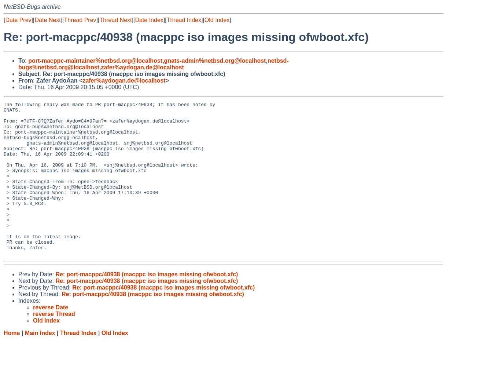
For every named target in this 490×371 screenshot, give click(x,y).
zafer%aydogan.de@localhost (142, 67)
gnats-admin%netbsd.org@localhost (215, 61)
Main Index (40, 364)
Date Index (149, 20)
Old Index (217, 20)
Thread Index (184, 20)
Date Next (47, 20)
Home (12, 364)
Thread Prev (80, 20)
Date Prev (18, 20)
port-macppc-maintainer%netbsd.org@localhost (95, 61)
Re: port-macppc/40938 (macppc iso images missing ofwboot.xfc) (146, 305)
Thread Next (115, 20)
